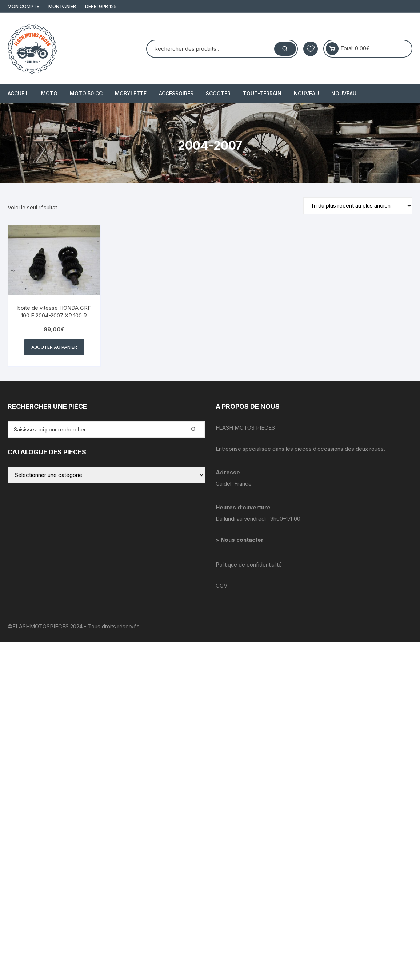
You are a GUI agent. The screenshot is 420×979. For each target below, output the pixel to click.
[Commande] (357, 205)
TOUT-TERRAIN (262, 93)
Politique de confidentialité (249, 564)
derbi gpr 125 (101, 6)
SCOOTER (218, 93)
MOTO (49, 93)
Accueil (18, 93)
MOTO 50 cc (86, 93)
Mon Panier (62, 6)
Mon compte (23, 6)
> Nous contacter (240, 539)
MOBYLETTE (131, 93)
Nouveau (306, 93)
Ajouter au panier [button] (54, 347)
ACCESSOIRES (176, 93)
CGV (221, 585)
